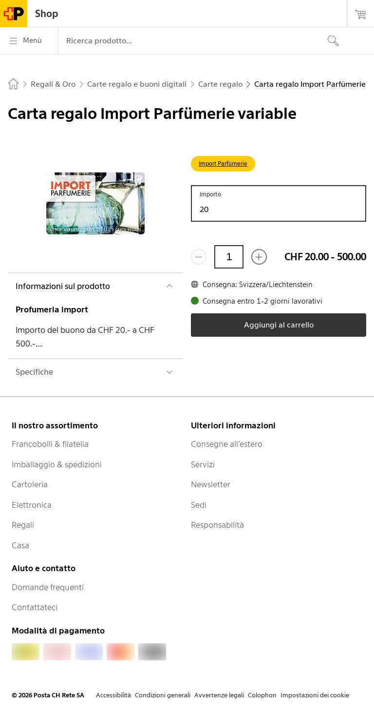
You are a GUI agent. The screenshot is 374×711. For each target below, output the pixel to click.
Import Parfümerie (223, 163)
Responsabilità (217, 525)
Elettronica (32, 505)
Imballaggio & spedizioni (57, 464)
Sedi (198, 505)
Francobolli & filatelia (50, 444)
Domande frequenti (48, 587)
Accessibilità (113, 695)
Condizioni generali (162, 695)
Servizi (203, 464)
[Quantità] (228, 257)
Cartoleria (30, 484)
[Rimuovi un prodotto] (198, 257)
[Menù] (29, 41)
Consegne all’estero (226, 444)
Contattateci (34, 607)
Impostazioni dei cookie (314, 695)
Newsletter (210, 484)
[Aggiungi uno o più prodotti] (259, 257)
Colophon (262, 695)
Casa (20, 545)
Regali (23, 525)
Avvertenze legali (219, 695)
